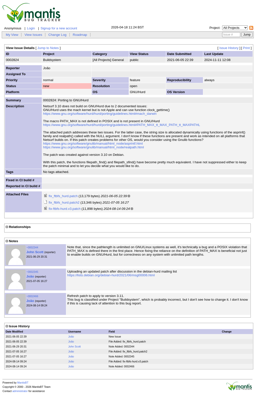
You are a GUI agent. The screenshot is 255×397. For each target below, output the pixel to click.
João (30, 276)
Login (31, 28)
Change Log (57, 35)
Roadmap (80, 35)
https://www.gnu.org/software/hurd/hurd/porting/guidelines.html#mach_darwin (100, 113)
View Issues (33, 35)
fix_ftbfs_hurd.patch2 (64, 202)
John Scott (35, 252)
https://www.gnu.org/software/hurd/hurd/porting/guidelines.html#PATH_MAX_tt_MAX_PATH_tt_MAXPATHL (121, 125)
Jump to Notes (48, 48)
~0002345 (32, 271)
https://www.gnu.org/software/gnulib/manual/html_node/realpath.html (93, 147)
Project (214, 28)
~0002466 (32, 296)
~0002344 (32, 247)
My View (12, 35)
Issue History (229, 48)
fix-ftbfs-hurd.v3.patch (64, 209)
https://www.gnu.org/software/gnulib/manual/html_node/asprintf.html (93, 143)
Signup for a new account (59, 28)
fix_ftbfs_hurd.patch (63, 196)
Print (246, 48)
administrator (20, 391)
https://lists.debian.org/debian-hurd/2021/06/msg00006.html (111, 275)
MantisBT (22, 382)
